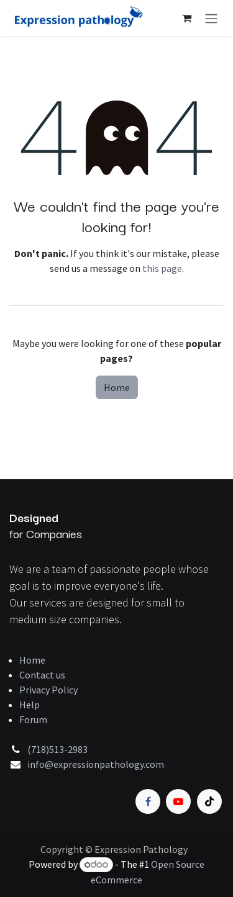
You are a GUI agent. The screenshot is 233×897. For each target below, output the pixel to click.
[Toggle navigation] (211, 18)
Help (29, 704)
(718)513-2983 (57, 749)
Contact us (42, 675)
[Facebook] (147, 801)
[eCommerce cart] (186, 18)
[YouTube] (178, 801)
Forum (33, 719)
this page (162, 268)
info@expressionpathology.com (95, 764)
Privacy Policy (48, 689)
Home (117, 387)
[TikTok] (209, 801)
